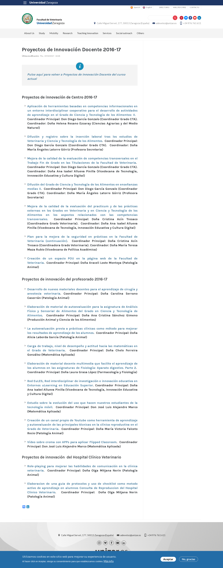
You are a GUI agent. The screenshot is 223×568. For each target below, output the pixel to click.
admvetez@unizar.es (166, 23)
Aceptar (168, 559)
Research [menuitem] (67, 33)
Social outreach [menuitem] (124, 33)
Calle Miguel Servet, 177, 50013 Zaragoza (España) (123, 23)
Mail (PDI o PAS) (179, 7)
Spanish (137, 7)
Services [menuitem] (107, 33)
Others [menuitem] (140, 33)
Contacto (194, 7)
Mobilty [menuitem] (53, 33)
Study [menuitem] (42, 33)
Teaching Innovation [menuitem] (87, 33)
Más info (109, 561)
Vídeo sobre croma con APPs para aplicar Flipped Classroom (72, 442)
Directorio (164, 7)
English (149, 7)
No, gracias (188, 559)
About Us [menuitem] (29, 33)
